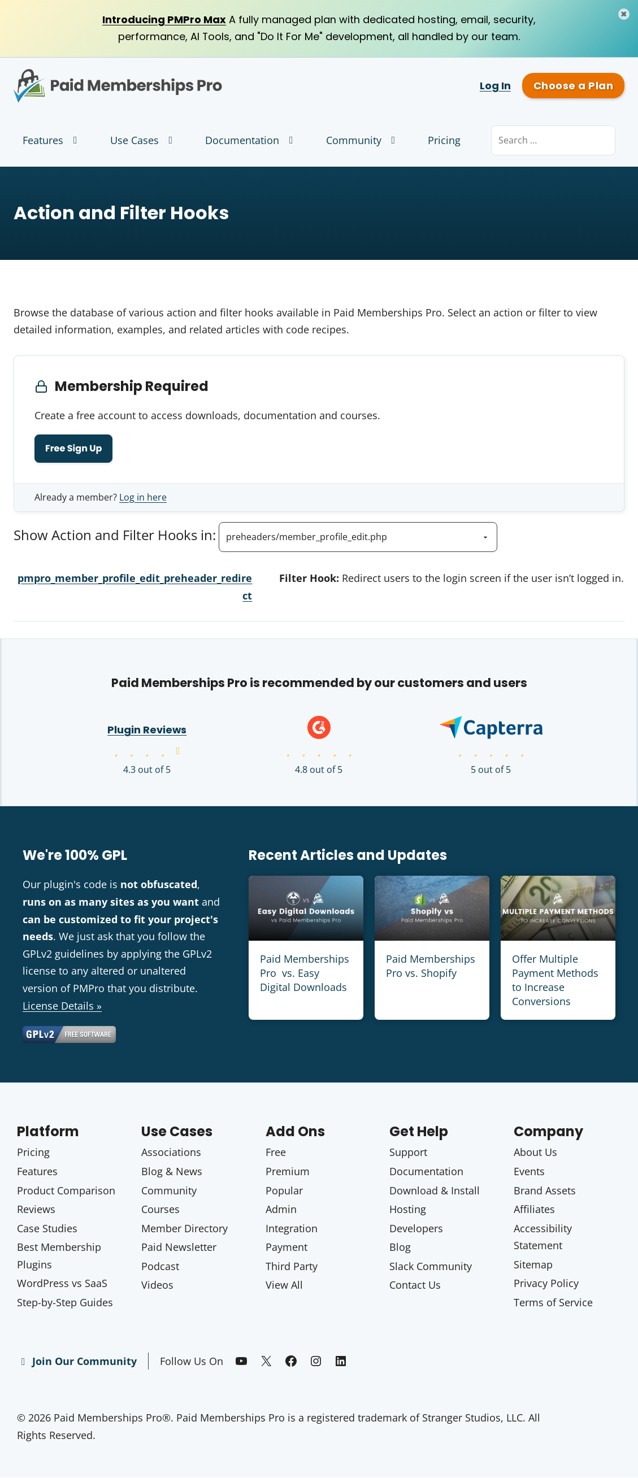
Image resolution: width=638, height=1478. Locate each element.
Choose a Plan (573, 86)
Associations (171, 1152)
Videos (157, 1285)
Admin (281, 1209)
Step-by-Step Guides (65, 1302)
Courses (160, 1209)
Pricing (444, 140)
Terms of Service (553, 1302)
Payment (286, 1247)
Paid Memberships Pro (160, 77)
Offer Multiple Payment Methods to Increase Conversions (555, 980)
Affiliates (534, 1209)
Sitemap (533, 1264)
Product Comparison (66, 1190)
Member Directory (184, 1228)
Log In (495, 86)
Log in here (143, 497)
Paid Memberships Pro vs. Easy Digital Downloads (304, 973)
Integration (292, 1228)
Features (52, 140)
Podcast (160, 1266)
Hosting (407, 1209)
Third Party (292, 1266)
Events (529, 1171)
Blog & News (171, 1171)
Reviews (36, 1209)
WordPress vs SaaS (62, 1283)
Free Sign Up (73, 448)
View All (284, 1285)
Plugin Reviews (147, 730)
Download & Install (434, 1190)
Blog (400, 1247)
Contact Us (415, 1285)
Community (363, 140)
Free (276, 1152)
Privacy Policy (546, 1283)
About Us (535, 1152)
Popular (284, 1190)
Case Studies (47, 1228)
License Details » (62, 1005)
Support (408, 1152)
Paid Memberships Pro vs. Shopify (430, 966)
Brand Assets (545, 1190)
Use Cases (143, 140)
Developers (416, 1228)
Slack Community (430, 1266)
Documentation (251, 140)
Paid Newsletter (178, 1247)
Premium (288, 1171)
